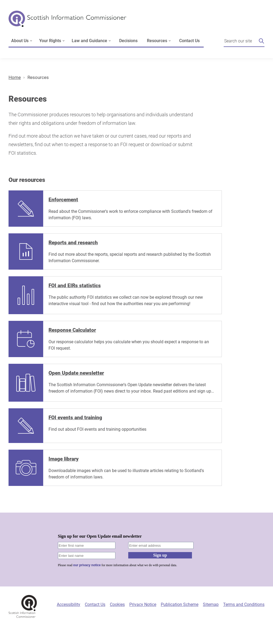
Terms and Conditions (243, 604)
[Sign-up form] (136, 549)
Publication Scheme (179, 604)
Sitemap (211, 604)
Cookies (117, 604)
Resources (38, 77)
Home (15, 77)
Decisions (128, 40)
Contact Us (189, 40)
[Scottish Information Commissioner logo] (67, 22)
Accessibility (68, 604)
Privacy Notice (142, 604)
